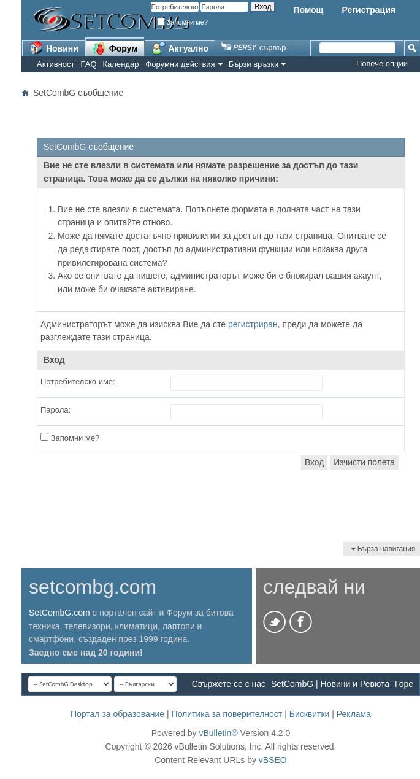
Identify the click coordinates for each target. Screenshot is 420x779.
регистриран (253, 324)
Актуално (180, 48)
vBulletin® (218, 733)
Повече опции (382, 63)
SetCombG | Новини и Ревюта (330, 684)
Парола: (55, 409)
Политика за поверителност (227, 714)
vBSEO (273, 760)
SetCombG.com (59, 613)
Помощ (308, 10)
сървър (253, 47)
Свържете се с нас (228, 684)
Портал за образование (117, 714)
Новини (53, 48)
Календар (121, 64)
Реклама (354, 714)
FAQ (89, 64)
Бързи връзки (254, 64)
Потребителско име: (77, 381)
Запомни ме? (182, 22)
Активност (56, 64)
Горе (404, 684)
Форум (115, 48)
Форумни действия (180, 64)
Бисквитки (309, 714)
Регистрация (368, 10)
